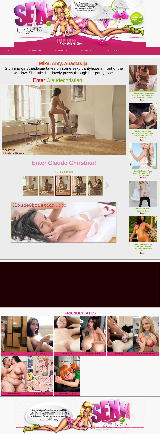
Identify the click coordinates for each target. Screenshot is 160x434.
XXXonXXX (62, 50)
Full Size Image (64, 171)
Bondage (113, 50)
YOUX (8, 50)
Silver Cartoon (89, 50)
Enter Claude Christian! (64, 163)
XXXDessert (36, 50)
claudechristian (57, 80)
